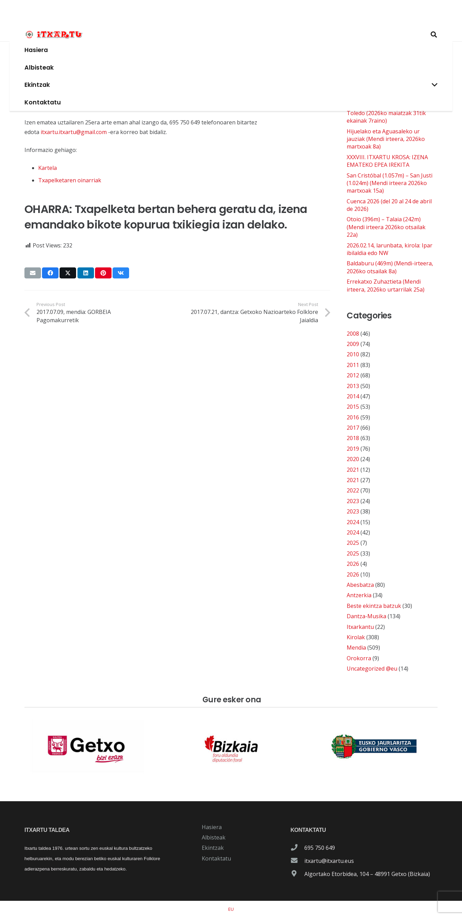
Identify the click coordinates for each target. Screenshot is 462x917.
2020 (353, 459)
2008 (353, 333)
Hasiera (212, 827)
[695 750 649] (297, 848)
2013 (353, 386)
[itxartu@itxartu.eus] (297, 861)
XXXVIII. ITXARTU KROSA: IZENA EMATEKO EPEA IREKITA (387, 161)
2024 (353, 522)
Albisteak (213, 837)
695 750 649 (319, 848)
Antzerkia (359, 595)
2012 (353, 375)
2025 (353, 543)
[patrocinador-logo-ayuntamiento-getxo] (87, 746)
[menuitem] (231, 909)
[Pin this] (103, 272)
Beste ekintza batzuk (374, 606)
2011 (353, 365)
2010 (353, 354)
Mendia (356, 647)
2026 (353, 564)
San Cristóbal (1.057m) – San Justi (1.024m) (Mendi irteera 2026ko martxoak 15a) (389, 183)
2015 (353, 406)
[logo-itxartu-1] (231, 14)
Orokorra (359, 658)
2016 (353, 417)
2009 (353, 344)
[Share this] (50, 272)
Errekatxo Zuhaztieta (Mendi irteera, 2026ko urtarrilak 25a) (385, 285)
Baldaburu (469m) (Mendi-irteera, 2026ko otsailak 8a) (390, 267)
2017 (353, 427)
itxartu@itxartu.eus (329, 861)
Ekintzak (213, 848)
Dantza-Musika (366, 616)
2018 (353, 438)
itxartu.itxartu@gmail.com (74, 132)
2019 (353, 448)
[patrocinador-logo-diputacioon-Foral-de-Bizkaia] (231, 746)
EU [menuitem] (231, 909)
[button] (317, 34)
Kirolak (356, 637)
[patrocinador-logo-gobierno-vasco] (374, 746)
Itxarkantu (360, 627)
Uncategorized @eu (372, 668)
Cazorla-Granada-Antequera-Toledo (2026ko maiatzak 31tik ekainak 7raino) (386, 112)
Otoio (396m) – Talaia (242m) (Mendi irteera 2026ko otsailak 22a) (386, 226)
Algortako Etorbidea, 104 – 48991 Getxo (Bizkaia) (367, 874)
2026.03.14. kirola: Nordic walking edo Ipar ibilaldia (389, 91)
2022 (353, 490)
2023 (353, 501)
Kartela (47, 168)
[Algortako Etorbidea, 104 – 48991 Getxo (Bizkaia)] (297, 874)
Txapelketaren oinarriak (69, 180)
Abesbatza (360, 585)
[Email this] (32, 272)
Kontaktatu (216, 858)
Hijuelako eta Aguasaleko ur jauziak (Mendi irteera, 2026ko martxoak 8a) (386, 139)
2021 (353, 469)
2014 (353, 396)
